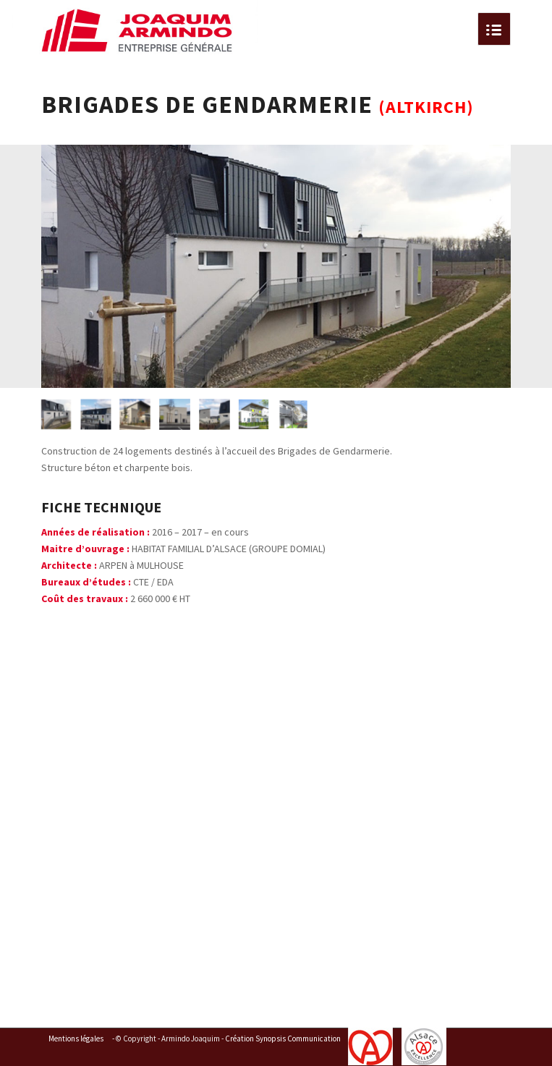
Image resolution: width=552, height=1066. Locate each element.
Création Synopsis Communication (283, 1038)
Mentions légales (75, 1038)
